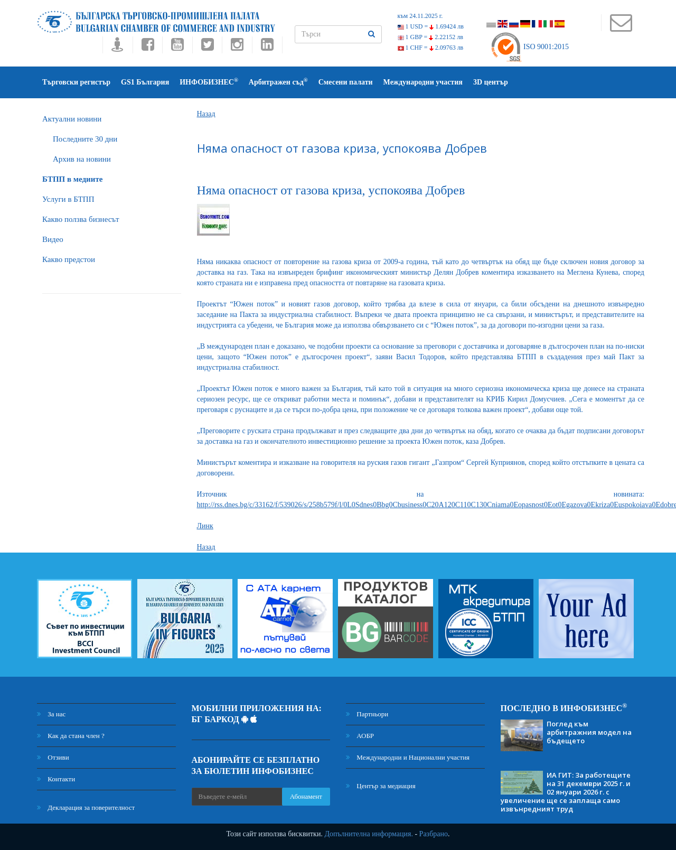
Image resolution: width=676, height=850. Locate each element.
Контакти (56, 779)
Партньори (367, 714)
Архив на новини (82, 159)
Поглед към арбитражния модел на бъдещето (589, 732)
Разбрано (433, 834)
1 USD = (431, 26)
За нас (51, 714)
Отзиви (53, 757)
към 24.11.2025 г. (420, 16)
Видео (52, 239)
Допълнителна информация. (368, 834)
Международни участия (423, 82)
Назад (206, 114)
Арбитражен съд (278, 81)
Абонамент (306, 796)
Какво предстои (68, 259)
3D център (490, 82)
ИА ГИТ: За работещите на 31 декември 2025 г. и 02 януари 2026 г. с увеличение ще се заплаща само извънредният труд (566, 792)
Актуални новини (71, 119)
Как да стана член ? (71, 736)
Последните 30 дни (85, 139)
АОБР (360, 736)
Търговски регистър (76, 82)
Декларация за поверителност (86, 807)
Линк (205, 526)
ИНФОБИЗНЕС (209, 81)
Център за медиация (381, 786)
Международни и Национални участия (408, 757)
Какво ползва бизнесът (80, 219)
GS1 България (145, 82)
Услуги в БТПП (68, 199)
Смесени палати (345, 82)
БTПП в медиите (72, 179)
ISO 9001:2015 (529, 47)
